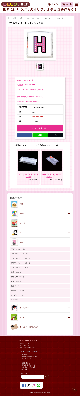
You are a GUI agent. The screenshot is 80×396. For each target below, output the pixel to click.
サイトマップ (26, 373)
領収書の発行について (28, 365)
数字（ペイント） (17, 286)
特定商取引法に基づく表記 (29, 357)
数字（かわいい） (17, 272)
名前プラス (15, 300)
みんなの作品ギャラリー (28, 347)
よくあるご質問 (25, 345)
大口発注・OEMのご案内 (29, 367)
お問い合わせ (26, 363)
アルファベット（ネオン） (33, 18)
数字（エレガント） (18, 277)
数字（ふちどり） (17, 281)
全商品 (15, 18)
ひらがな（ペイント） (18, 295)
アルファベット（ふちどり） (21, 258)
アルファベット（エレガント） (21, 254)
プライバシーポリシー (28, 359)
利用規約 (24, 355)
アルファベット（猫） (18, 249)
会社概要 (24, 369)
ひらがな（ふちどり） (18, 290)
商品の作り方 (25, 343)
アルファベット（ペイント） (21, 263)
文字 (21, 18)
